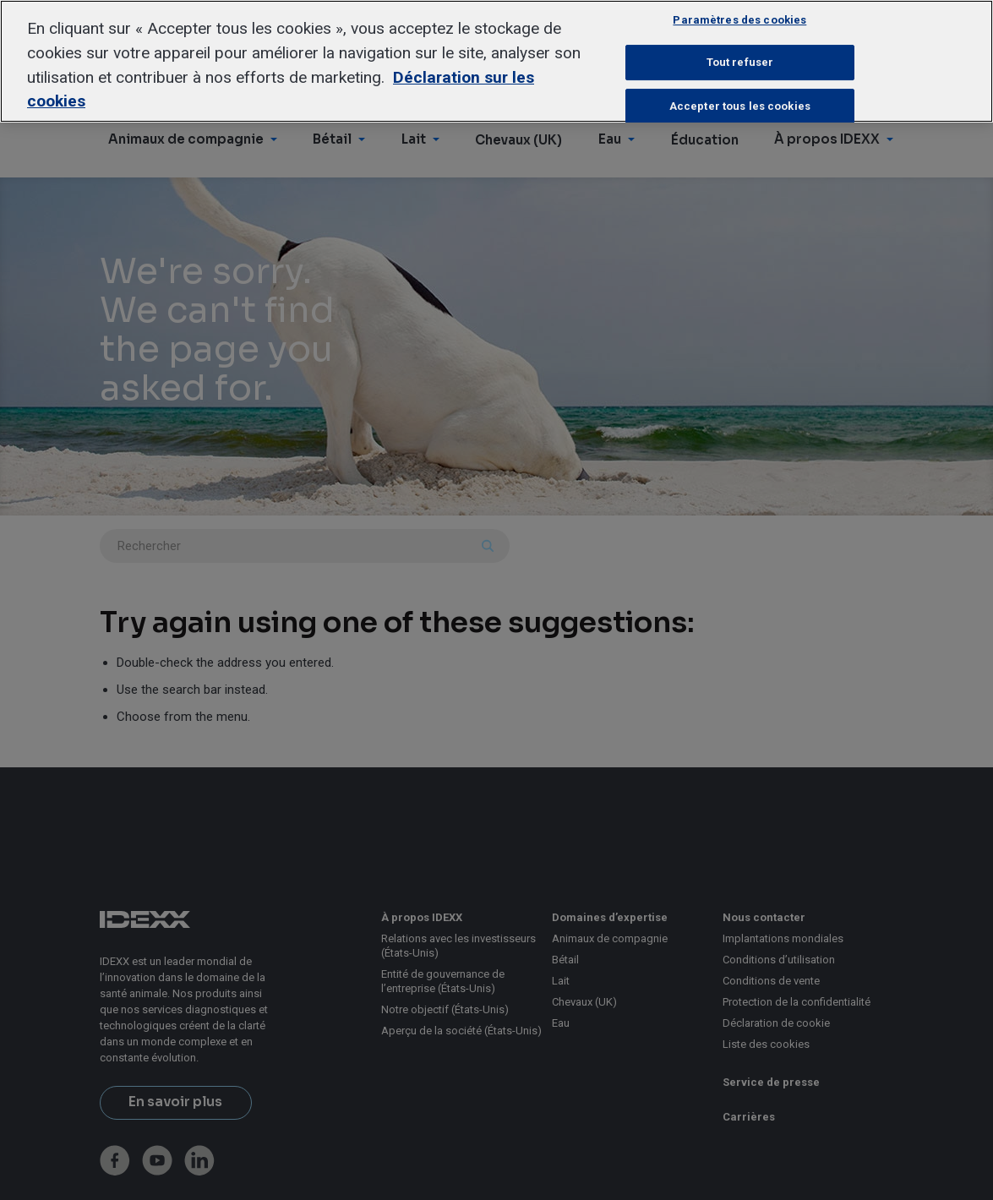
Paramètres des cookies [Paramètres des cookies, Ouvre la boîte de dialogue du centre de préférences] (739, 20)
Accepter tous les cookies (739, 106)
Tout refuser (740, 62)
